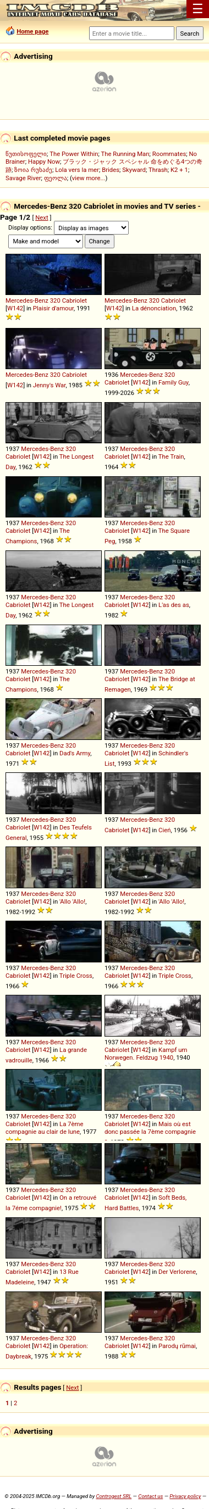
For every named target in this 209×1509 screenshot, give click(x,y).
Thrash (158, 170)
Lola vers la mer (77, 170)
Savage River (23, 178)
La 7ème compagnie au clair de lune (44, 1127)
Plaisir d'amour (53, 308)
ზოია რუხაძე (33, 170)
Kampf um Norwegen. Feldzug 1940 (146, 1053)
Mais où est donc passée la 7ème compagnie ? (150, 1133)
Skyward (134, 170)
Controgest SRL (113, 1496)
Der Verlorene (177, 1272)
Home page (32, 31)
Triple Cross (75, 975)
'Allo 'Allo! (72, 901)
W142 (15, 308)
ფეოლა (55, 178)
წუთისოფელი (26, 154)
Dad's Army (74, 753)
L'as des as (173, 605)
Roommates (169, 154)
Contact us (150, 1496)
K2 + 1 (179, 170)
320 (55, 300)
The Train (171, 456)
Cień (164, 830)
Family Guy (173, 382)
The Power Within (74, 154)
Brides (110, 170)
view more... (89, 178)
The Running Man (125, 154)
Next (41, 217)
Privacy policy (185, 1496)
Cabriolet (74, 300)
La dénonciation (154, 308)
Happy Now (44, 161)
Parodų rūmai (177, 1346)
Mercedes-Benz (27, 300)
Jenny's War (49, 385)
